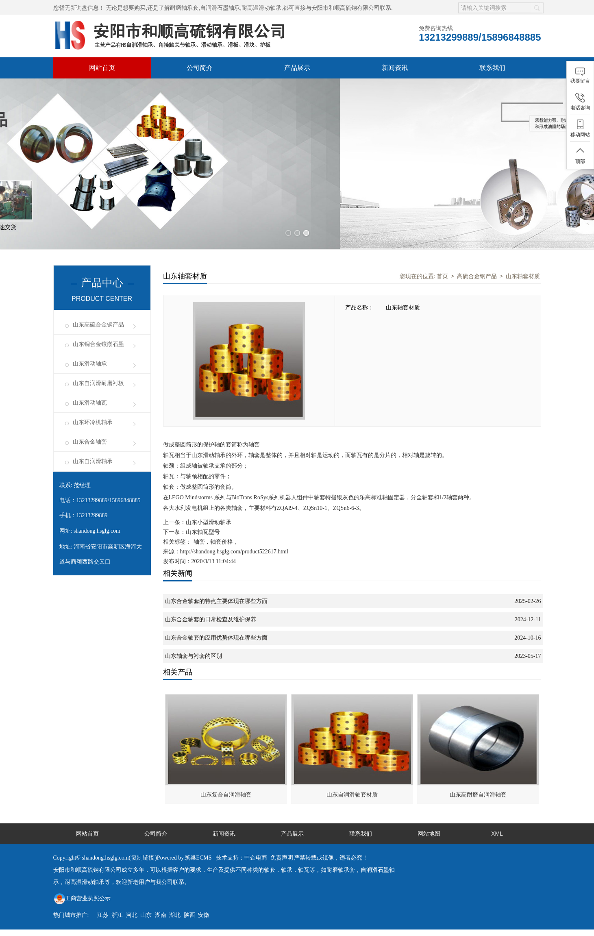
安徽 (203, 915)
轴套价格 (221, 542)
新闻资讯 (395, 67)
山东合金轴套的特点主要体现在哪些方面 (216, 601)
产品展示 (297, 67)
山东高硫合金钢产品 (98, 325)
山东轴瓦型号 (203, 532)
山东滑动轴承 (90, 364)
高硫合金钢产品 (477, 276)
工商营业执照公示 (82, 898)
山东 (146, 915)
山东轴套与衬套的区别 (193, 656)
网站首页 (102, 67)
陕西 (189, 915)
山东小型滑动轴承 (208, 522)
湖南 (160, 915)
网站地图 (429, 833)
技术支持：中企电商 (241, 858)
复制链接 (142, 858)
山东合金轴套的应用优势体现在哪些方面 (216, 638)
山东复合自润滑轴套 (226, 794)
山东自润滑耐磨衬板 (98, 383)
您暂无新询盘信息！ (78, 7)
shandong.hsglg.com (97, 531)
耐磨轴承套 (184, 7)
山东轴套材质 (523, 276)
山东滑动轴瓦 (90, 403)
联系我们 (492, 67)
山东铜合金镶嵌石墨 (98, 344)
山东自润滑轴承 (93, 461)
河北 (131, 915)
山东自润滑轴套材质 (352, 794)
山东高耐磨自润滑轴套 (478, 794)
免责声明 (281, 858)
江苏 (103, 915)
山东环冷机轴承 (93, 422)
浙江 (117, 915)
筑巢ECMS (198, 858)
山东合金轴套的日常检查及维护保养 (210, 619)
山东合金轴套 (90, 442)
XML (497, 833)
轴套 (199, 542)
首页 (442, 276)
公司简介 (200, 67)
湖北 (175, 915)
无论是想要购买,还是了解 (138, 7)
